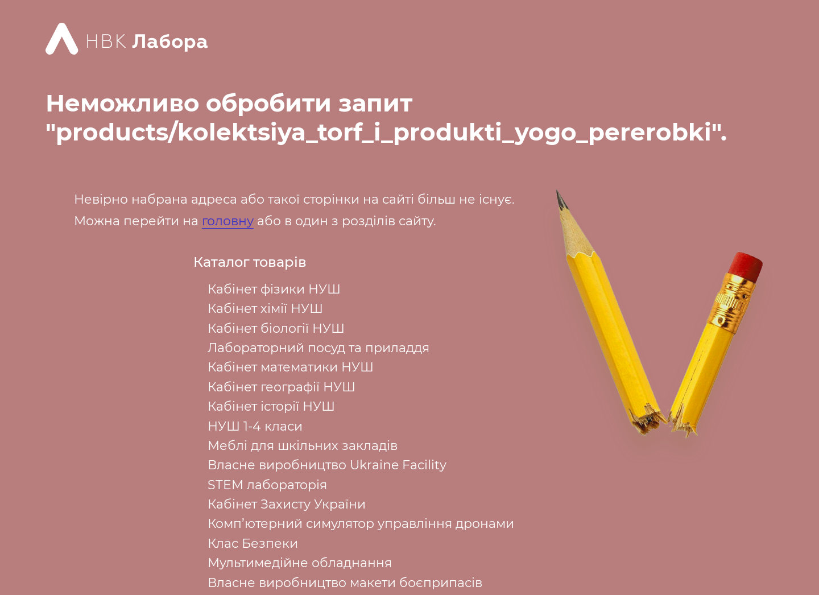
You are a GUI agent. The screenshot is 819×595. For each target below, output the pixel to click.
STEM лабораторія (267, 485)
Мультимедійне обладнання (300, 563)
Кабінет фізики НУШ (274, 289)
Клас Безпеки (253, 543)
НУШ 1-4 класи (255, 426)
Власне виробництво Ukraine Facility (327, 465)
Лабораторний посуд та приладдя (318, 348)
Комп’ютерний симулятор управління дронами (361, 523)
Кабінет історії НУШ (271, 406)
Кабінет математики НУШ (291, 367)
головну (228, 221)
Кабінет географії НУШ (281, 387)
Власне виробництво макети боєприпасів (345, 582)
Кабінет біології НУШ (276, 328)
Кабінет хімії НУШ (265, 308)
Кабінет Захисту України (287, 504)
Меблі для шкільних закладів (303, 445)
